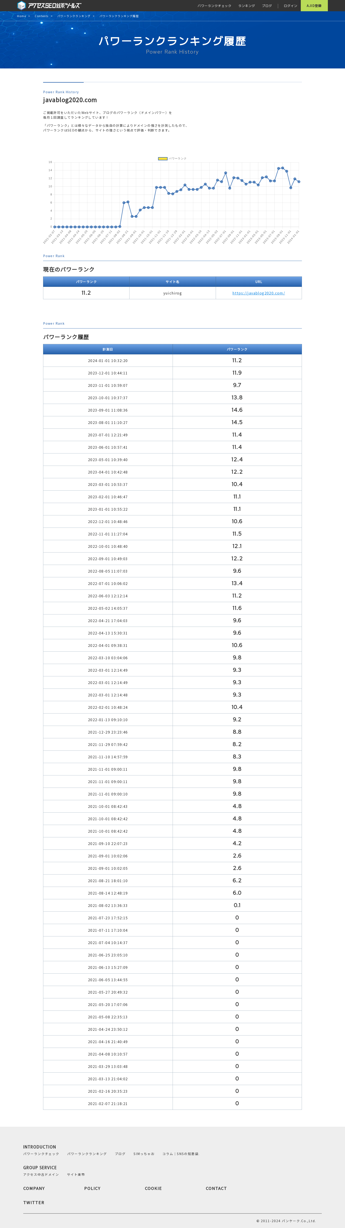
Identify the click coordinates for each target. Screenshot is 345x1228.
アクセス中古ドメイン (41, 1174)
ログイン (290, 5)
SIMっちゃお (144, 1153)
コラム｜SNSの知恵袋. (181, 1153)
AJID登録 (314, 5)
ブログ (267, 5)
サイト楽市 (76, 1174)
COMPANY (34, 1188)
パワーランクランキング (73, 16)
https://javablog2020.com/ (258, 293)
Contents (41, 16)
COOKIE (153, 1188)
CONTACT (216, 1188)
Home (21, 16)
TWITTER (33, 1202)
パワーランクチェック (215, 5)
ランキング (246, 5)
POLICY (92, 1188)
